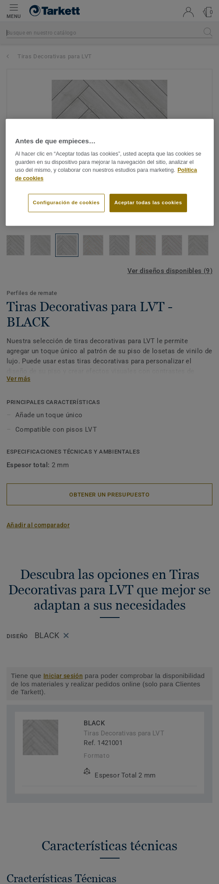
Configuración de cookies (66, 202)
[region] (110, 172)
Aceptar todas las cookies (148, 202)
